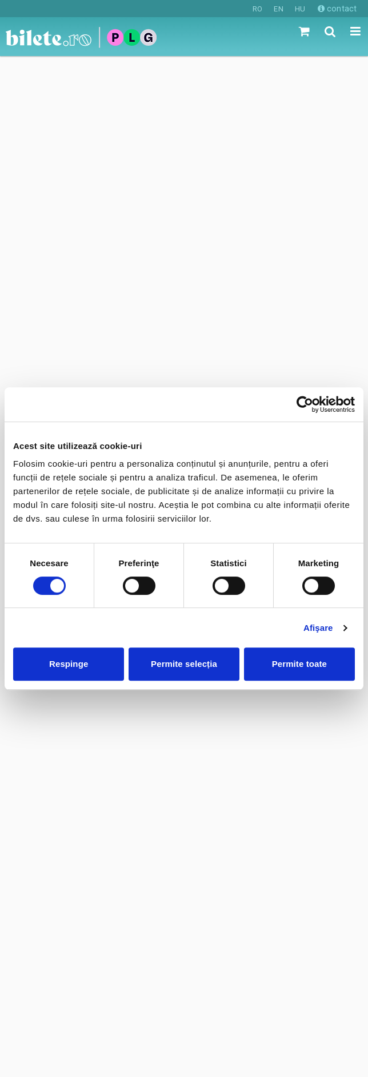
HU (300, 9)
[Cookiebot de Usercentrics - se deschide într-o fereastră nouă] (305, 404)
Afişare (318, 628)
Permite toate (299, 664)
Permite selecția (184, 664)
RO (257, 9)
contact (337, 8)
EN (278, 9)
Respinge (68, 664)
